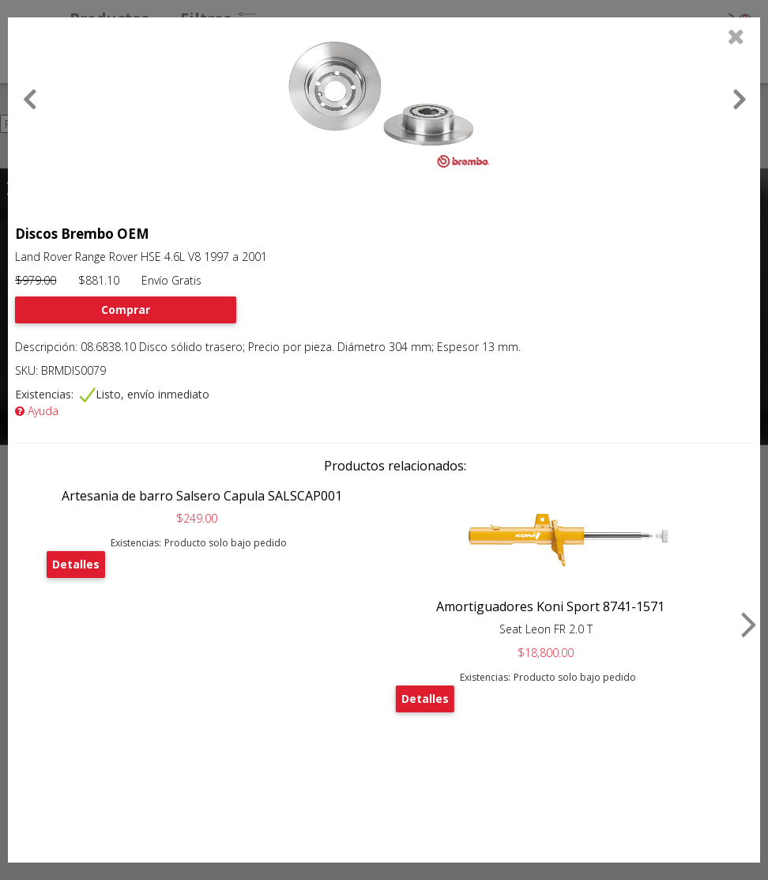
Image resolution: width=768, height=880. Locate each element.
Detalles (76, 564)
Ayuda (36, 410)
